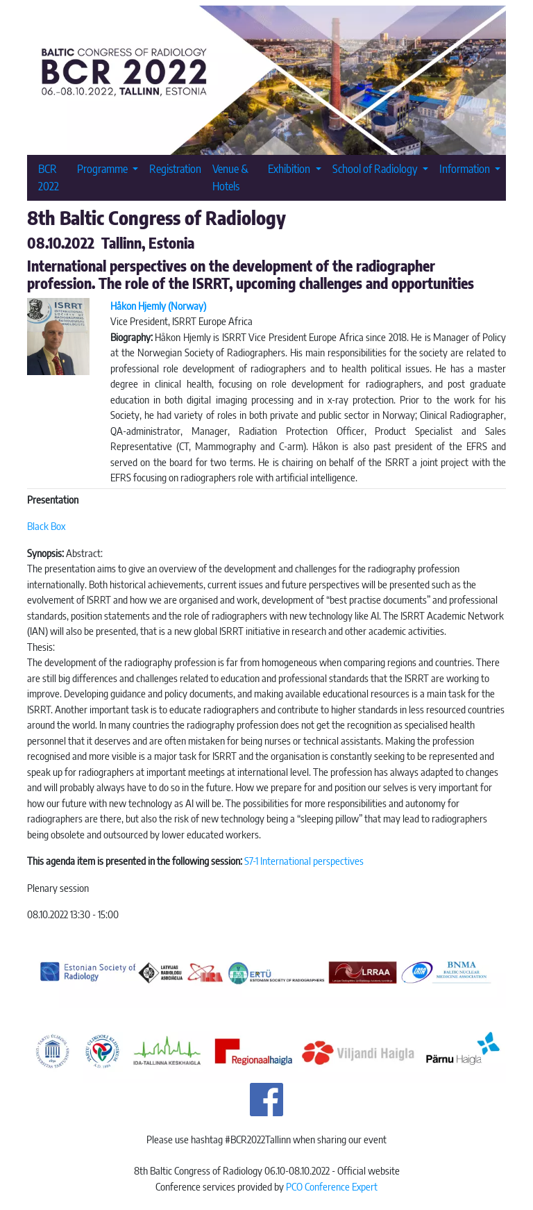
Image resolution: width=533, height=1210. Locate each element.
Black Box (46, 526)
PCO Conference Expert (332, 1186)
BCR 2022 (48, 177)
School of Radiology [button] (376, 168)
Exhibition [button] (290, 168)
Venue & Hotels (230, 177)
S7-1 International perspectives (304, 860)
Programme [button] (103, 168)
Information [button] (465, 168)
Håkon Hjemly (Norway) (158, 305)
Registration (175, 168)
